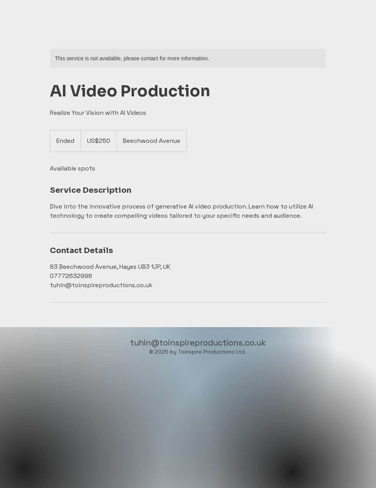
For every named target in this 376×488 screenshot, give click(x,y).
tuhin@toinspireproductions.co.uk (198, 342)
